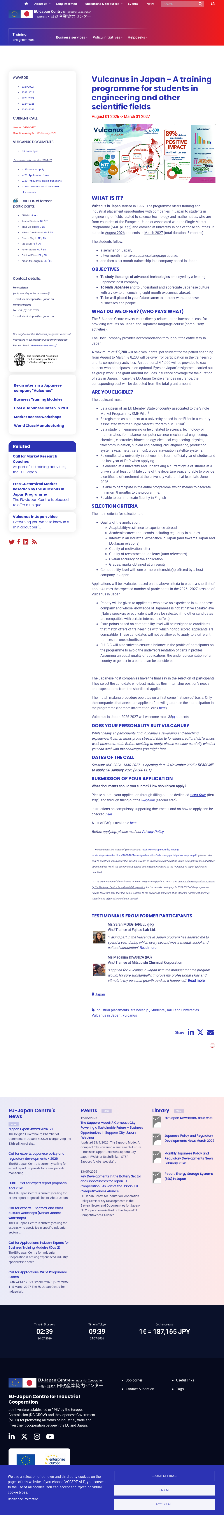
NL (41, 221)
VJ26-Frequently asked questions (42, 181)
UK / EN (48, 261)
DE (40, 255)
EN (47, 221)
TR (39, 238)
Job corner (134, 1380)
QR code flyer (30, 151)
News (150, 3)
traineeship (139, 1010)
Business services (70, 37)
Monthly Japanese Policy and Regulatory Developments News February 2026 (188, 1158)
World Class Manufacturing (39, 426)
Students (157, 1010)
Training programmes (23, 37)
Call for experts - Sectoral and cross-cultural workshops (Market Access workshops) (37, 1213)
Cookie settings (164, 1476)
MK (45, 232)
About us (40, 3)
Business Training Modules (38, 399)
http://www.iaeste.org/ (43, 345)
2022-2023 (28, 92)
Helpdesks (136, 37)
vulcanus (130, 1015)
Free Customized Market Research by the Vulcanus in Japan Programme (38, 489)
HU (38, 249)
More (13, 1124)
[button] (209, 3)
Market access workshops (37, 417)
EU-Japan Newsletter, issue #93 (188, 1118)
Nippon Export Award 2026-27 (31, 1129)
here (162, 708)
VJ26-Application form (35, 175)
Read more (196, 980)
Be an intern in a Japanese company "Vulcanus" (38, 388)
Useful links (185, 1380)
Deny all (164, 1490)
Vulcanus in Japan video (35, 517)
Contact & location (140, 1389)
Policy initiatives (106, 37)
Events (133, 3)
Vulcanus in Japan (106, 1015)
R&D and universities (183, 1010)
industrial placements (112, 1010)
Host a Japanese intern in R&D (41, 408)
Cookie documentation (23, 1499)
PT (34, 244)
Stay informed (66, 3)
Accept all (164, 1504)
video (34, 215)
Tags (180, 1389)
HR (38, 227)
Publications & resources (101, 3)
